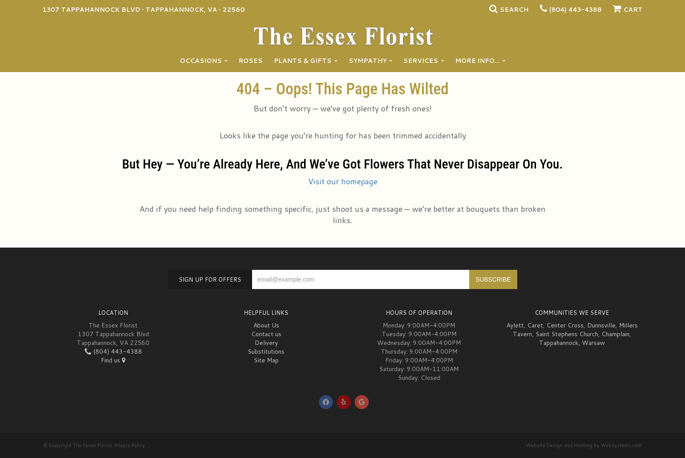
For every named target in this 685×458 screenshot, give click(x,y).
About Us (266, 325)
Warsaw (593, 342)
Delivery (266, 342)
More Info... (477, 60)
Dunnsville (601, 325)
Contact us (266, 334)
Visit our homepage (342, 181)
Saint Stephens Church (567, 334)
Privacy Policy (129, 445)
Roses (251, 60)
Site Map (266, 360)
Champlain (616, 334)
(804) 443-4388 (575, 9)
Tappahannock (558, 342)
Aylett (515, 325)
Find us (113, 360)
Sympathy (368, 60)
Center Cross (565, 325)
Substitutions (266, 351)
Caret (535, 325)
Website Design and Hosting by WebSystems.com (584, 445)
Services (420, 60)
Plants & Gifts (303, 60)
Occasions (201, 60)
